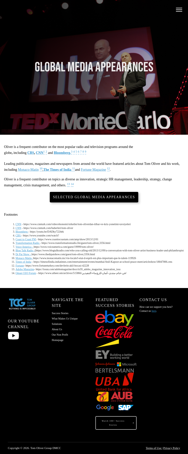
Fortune (20, 265)
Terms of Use (154, 448)
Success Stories (60, 313)
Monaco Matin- (24, 258)
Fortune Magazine (93, 170)
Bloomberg (22, 231)
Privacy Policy (171, 448)
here (154, 311)
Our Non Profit (60, 334)
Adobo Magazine (25, 269)
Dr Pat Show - (23, 254)
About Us (57, 329)
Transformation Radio (28, 243)
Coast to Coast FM (26, 239)
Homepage (58, 340)
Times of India (23, 261)
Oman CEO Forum (26, 273)
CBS (30, 153)
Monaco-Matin (28, 170)
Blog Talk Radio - (25, 250)
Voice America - (25, 246)
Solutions (57, 324)
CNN (39, 153)
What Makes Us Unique (65, 318)
